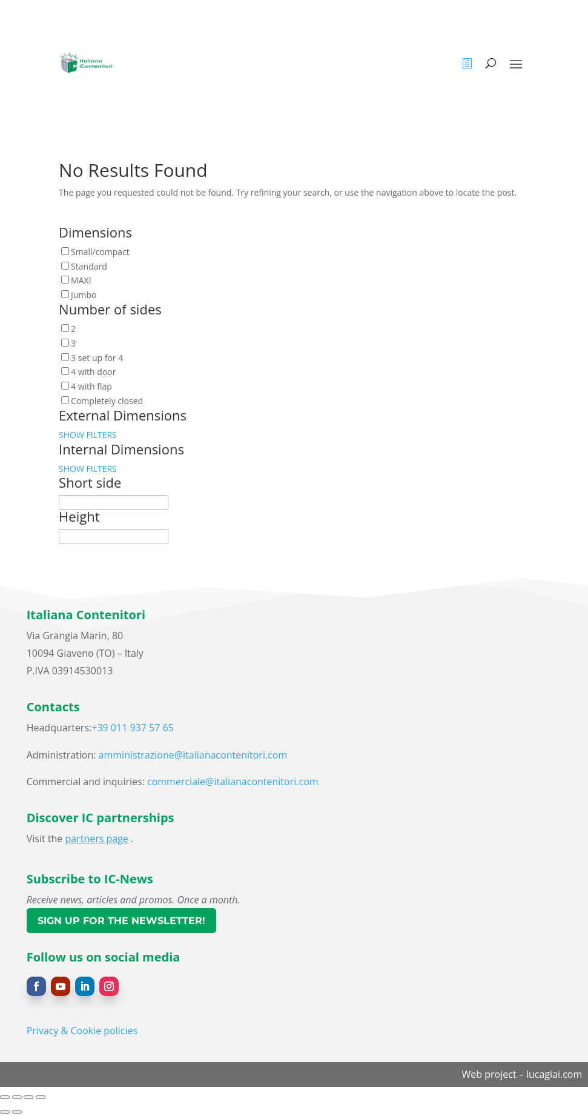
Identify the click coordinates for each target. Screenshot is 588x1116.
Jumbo (83, 295)
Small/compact (100, 251)
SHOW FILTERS (88, 434)
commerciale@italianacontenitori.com (233, 781)
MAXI (81, 280)
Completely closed (107, 401)
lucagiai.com (554, 1074)
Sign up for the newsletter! (121, 920)
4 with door (93, 371)
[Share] (28, 1097)
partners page (96, 838)
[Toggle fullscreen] (17, 1097)
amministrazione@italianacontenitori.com (193, 755)
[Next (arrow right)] (17, 1112)
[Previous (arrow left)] (5, 1112)
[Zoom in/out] (5, 1097)
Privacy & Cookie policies (82, 1030)
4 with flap (91, 386)
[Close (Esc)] (40, 1097)
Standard (89, 266)
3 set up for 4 (97, 358)
